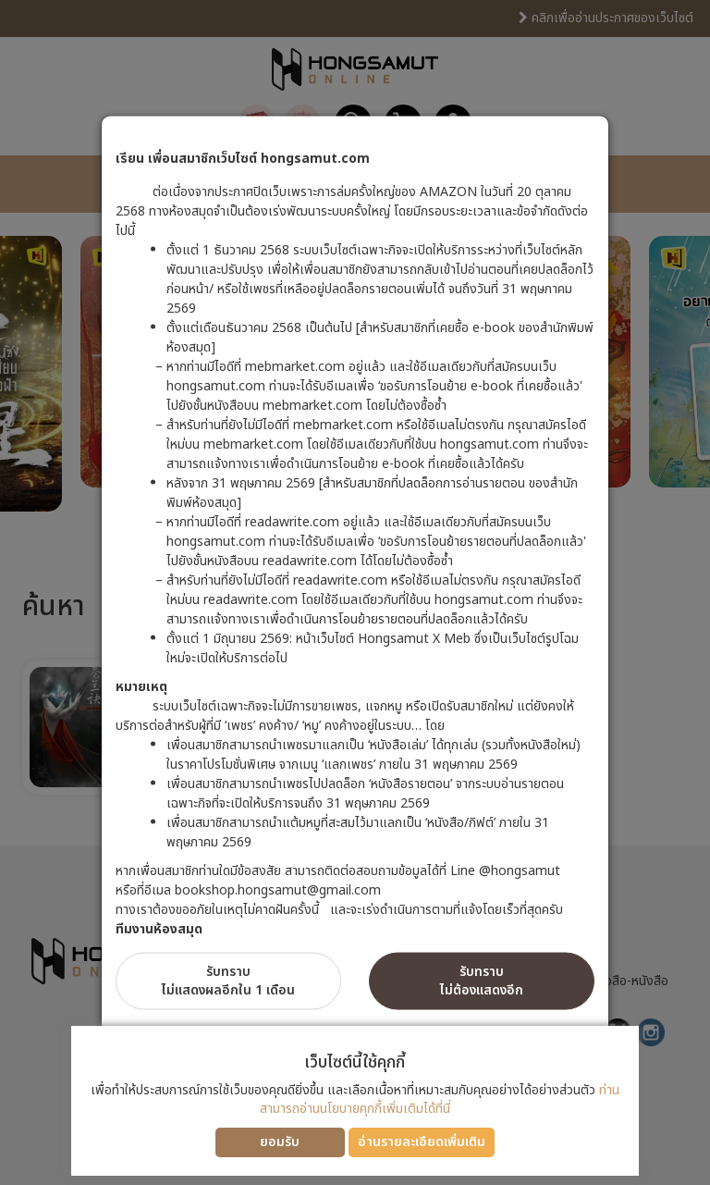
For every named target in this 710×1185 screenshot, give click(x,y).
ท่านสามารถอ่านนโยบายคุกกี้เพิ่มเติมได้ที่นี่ (439, 1099)
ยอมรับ (280, 1142)
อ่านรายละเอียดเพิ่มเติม (421, 1142)
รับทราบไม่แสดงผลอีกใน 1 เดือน (228, 981)
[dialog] (355, 592)
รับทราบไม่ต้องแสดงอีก (481, 981)
